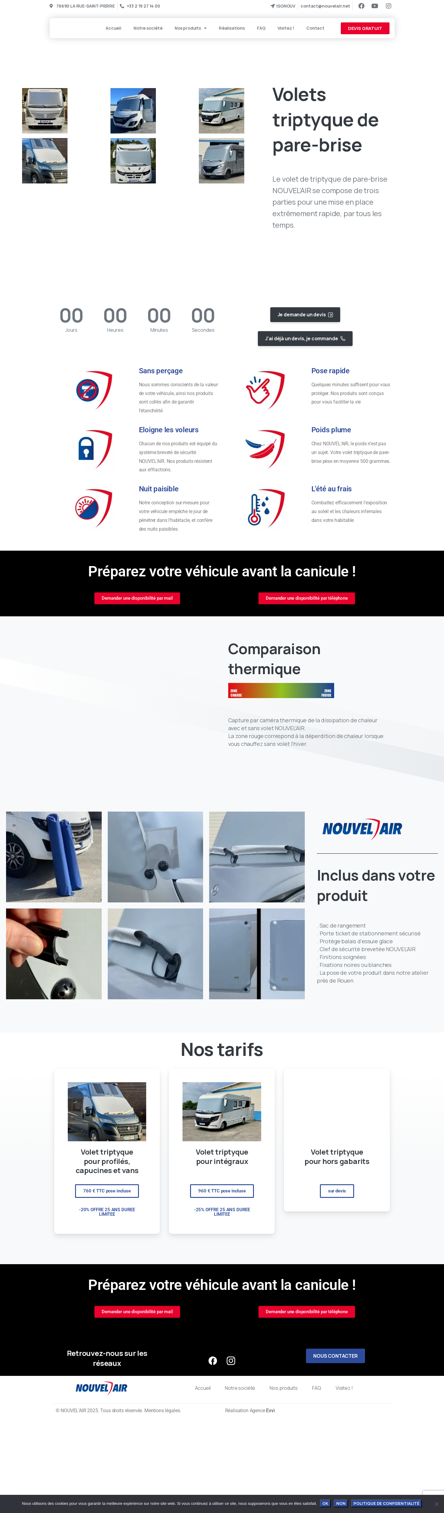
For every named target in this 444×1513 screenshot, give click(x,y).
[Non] (436, 1504)
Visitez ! (286, 28)
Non (341, 1503)
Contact (315, 28)
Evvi (270, 1410)
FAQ (261, 28)
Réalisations (232, 28)
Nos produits (191, 28)
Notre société (148, 28)
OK (325, 1503)
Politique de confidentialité (386, 1503)
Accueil (113, 28)
